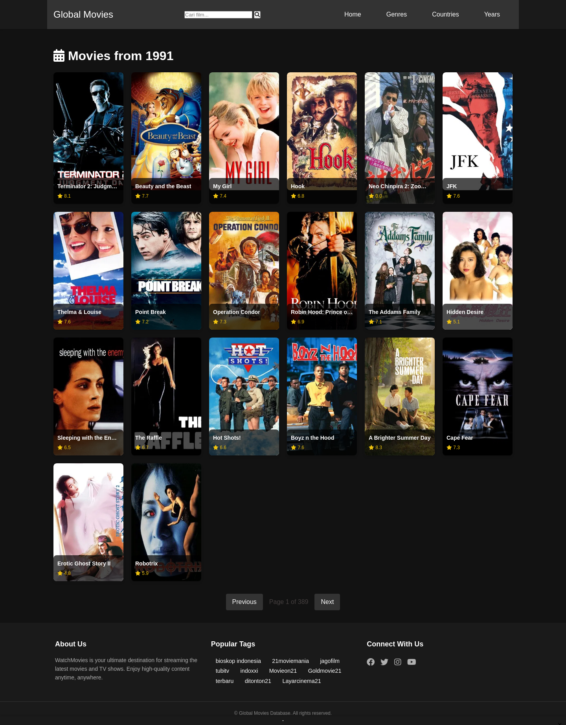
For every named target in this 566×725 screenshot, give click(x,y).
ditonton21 (258, 681)
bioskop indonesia (238, 661)
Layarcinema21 (301, 681)
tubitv (222, 671)
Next (327, 601)
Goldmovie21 (325, 671)
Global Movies (83, 14)
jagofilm (330, 661)
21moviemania (290, 661)
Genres (396, 14)
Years (492, 14)
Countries (445, 14)
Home (352, 14)
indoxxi (249, 671)
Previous (244, 601)
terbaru (225, 681)
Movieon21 (283, 671)
